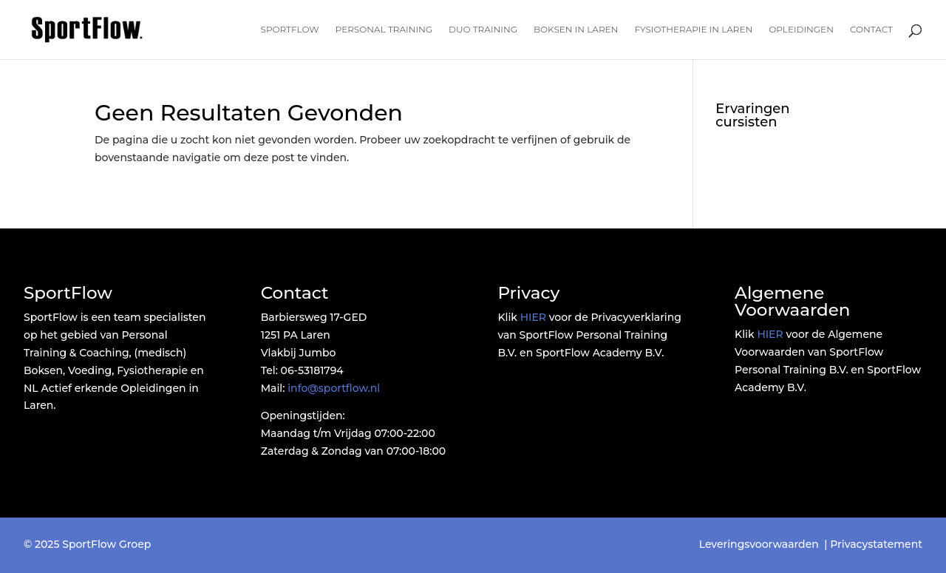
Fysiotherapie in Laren (693, 29)
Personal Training (384, 29)
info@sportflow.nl (333, 388)
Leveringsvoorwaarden (759, 544)
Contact (871, 29)
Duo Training (483, 29)
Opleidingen (801, 29)
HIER (533, 317)
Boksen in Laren (576, 29)
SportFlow (290, 29)
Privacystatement (876, 544)
